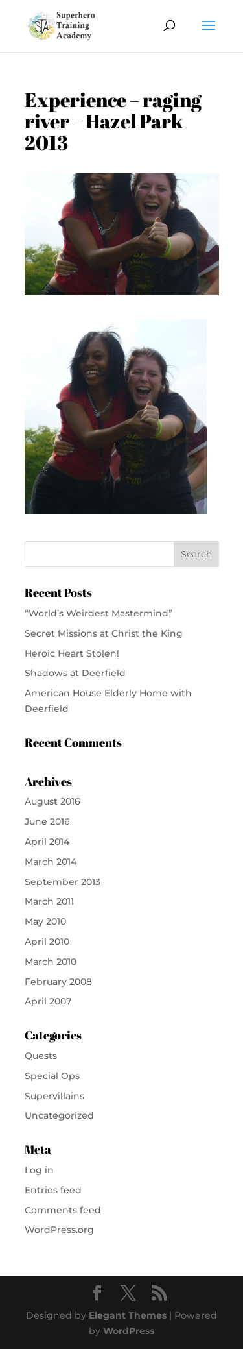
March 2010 (50, 961)
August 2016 (52, 801)
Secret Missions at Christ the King (104, 633)
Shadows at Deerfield (75, 673)
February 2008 (58, 982)
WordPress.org (59, 1229)
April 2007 (48, 1001)
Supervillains (54, 1096)
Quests (41, 1056)
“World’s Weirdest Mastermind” (98, 613)
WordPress (128, 1331)
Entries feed (53, 1190)
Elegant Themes (128, 1315)
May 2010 (45, 921)
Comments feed (63, 1210)
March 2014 (50, 862)
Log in (39, 1170)
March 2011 (49, 901)
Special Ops (52, 1076)
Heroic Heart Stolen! (72, 653)
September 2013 (62, 882)
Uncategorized (59, 1115)
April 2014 (47, 841)
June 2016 (47, 821)
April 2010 (47, 941)
